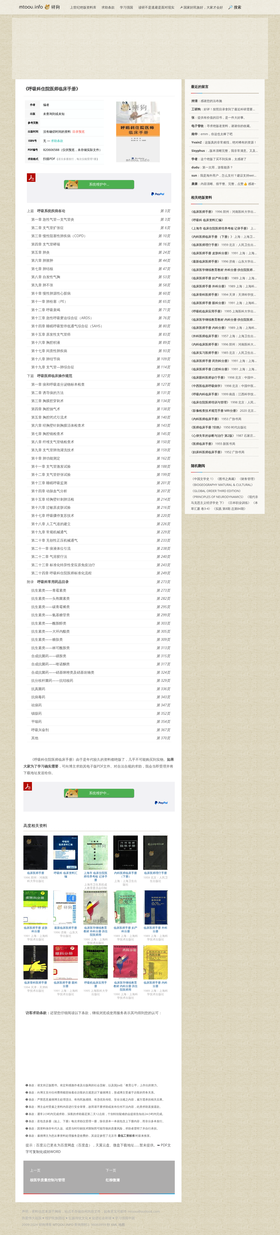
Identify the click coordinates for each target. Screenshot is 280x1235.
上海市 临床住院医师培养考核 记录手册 (95, 876)
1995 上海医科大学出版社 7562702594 (234, 311)
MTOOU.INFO (63, 1224)
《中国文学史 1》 (203, 479)
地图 (121, 1224)
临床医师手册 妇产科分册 (125, 929)
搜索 (237, 7)
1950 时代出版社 (218, 427)
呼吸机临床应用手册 (95, 984)
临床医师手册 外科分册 (155, 929)
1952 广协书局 (217, 452)
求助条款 (108, 7)
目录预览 (78, 131)
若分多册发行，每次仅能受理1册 (77, 159)
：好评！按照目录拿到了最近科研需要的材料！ (227, 109)
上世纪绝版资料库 (83, 7)
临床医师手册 (35, 873)
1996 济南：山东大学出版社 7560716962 (234, 261)
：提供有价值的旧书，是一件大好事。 (218, 117)
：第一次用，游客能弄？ (211, 167)
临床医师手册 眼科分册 (65, 984)
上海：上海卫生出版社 (227, 236)
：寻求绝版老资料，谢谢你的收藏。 (221, 126)
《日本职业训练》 (238, 503)
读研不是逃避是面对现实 (156, 7)
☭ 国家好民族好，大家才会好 (201, 7)
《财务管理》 (247, 479)
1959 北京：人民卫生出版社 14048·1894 (233, 245)
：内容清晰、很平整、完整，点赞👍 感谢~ (223, 184)
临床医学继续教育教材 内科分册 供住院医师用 (126, 986)
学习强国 (126, 7)
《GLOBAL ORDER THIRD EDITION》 (216, 491)
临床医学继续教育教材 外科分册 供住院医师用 (96, 931)
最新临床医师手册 (65, 928)
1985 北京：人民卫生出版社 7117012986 (234, 353)
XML (114, 1224)
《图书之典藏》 (226, 479)
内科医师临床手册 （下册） (125, 874)
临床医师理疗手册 (155, 873)
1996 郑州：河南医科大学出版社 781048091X (234, 211)
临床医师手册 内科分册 (155, 984)
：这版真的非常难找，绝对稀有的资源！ (223, 142)
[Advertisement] (140, 48)
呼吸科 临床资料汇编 (65, 874)
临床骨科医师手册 (35, 982)
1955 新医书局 (212, 444)
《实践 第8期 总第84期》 (229, 509)
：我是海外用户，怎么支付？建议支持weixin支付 (227, 175)
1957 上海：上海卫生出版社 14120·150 (232, 336)
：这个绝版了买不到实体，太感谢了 (218, 159)
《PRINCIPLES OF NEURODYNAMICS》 (218, 497)
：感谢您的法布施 (206, 101)
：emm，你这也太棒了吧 (211, 134)
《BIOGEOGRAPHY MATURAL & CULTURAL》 (222, 485)
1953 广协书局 (215, 419)
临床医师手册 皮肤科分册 (35, 929)
